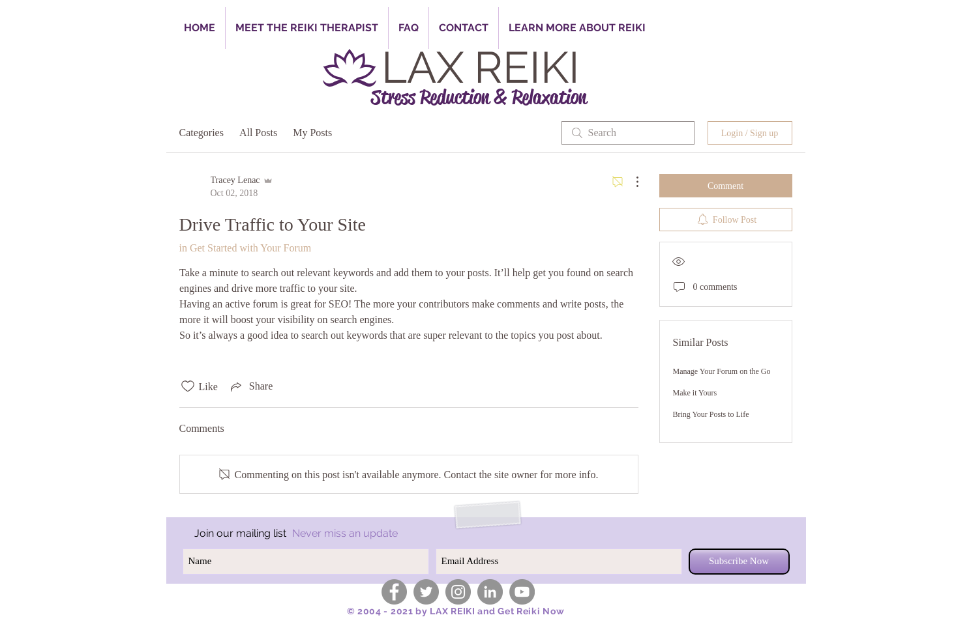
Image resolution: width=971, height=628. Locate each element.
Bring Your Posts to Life (711, 414)
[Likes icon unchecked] (187, 386)
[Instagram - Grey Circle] (458, 592)
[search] (628, 133)
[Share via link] (250, 386)
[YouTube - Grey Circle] (522, 592)
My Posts (312, 132)
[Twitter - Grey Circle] (426, 592)
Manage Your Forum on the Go (722, 371)
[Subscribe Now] (739, 562)
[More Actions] (630, 182)
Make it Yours (695, 392)
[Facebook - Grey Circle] (394, 592)
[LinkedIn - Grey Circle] (490, 592)
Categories (201, 132)
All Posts (258, 132)
